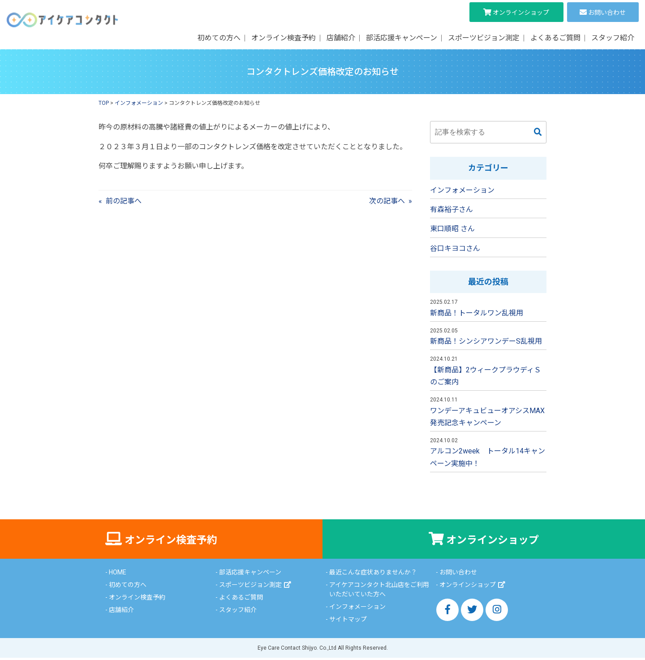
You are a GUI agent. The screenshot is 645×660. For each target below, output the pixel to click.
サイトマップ (348, 621)
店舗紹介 (341, 38)
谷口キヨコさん (455, 248)
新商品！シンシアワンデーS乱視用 (486, 341)
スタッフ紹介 (612, 38)
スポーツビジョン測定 (484, 38)
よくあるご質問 (555, 38)
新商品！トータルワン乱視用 (476, 313)
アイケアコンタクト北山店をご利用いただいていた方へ (379, 591)
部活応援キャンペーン (401, 38)
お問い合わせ (607, 12)
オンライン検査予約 (283, 38)
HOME (117, 574)
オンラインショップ (521, 12)
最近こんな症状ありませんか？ (373, 574)
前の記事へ (124, 201)
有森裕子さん (451, 209)
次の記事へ (387, 201)
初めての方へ (219, 38)
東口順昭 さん (452, 228)
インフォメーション (462, 190)
